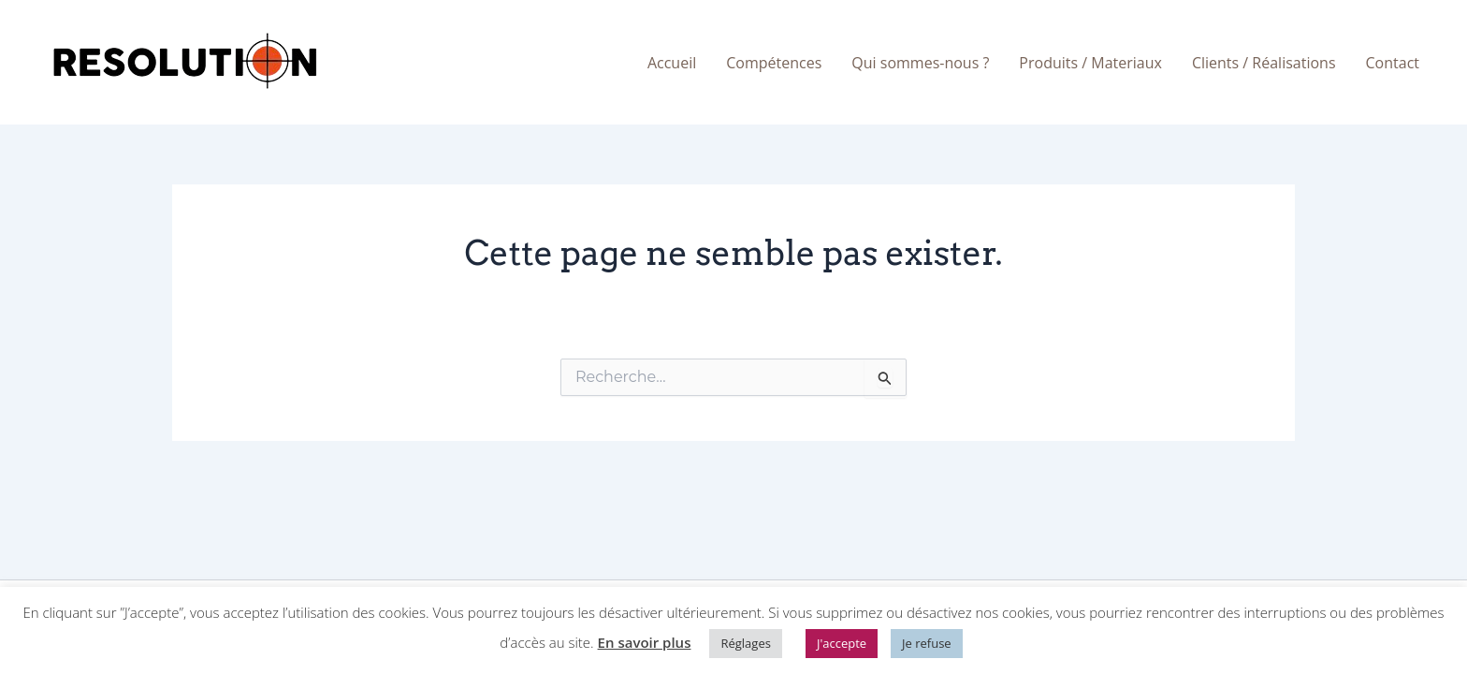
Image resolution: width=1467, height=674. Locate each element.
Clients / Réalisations (1264, 62)
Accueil (671, 62)
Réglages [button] (745, 643)
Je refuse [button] (926, 643)
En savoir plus (644, 642)
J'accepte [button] (841, 643)
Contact (1392, 62)
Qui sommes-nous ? (920, 62)
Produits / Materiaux (1090, 62)
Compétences (773, 62)
